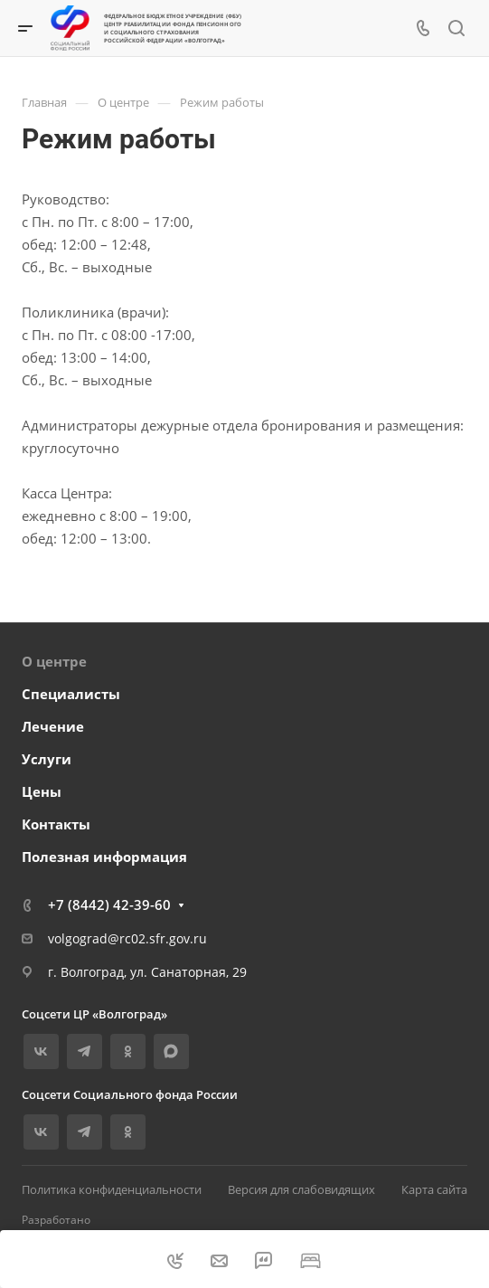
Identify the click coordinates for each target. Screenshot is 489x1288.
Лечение (53, 726)
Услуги (46, 759)
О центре (54, 661)
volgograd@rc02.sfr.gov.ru (127, 938)
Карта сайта (434, 1189)
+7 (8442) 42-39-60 (109, 904)
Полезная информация (104, 857)
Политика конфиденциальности (112, 1189)
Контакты (56, 824)
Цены (41, 791)
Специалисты (71, 694)
